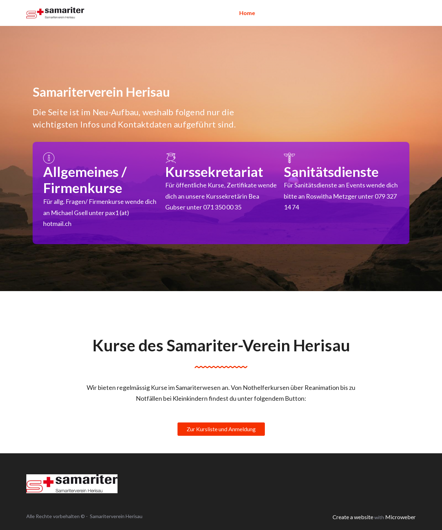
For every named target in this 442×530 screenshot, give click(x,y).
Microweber (400, 517)
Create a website (353, 517)
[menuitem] (247, 13)
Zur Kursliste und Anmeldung (221, 429)
